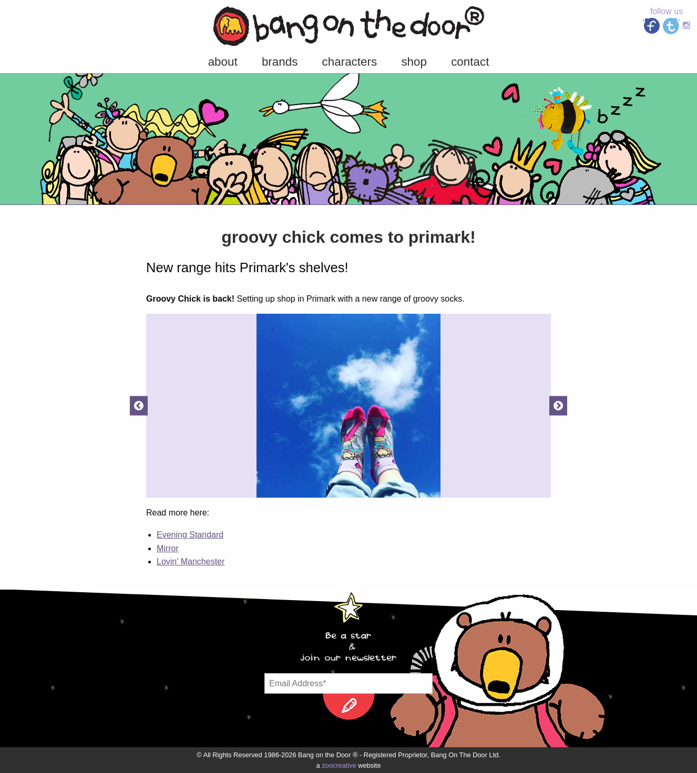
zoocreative (339, 765)
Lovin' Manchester (190, 561)
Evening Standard (190, 534)
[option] (348, 406)
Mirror (168, 548)
